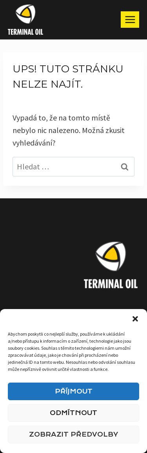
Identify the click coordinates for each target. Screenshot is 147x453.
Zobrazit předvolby (73, 434)
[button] (135, 319)
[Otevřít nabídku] (130, 19)
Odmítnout (73, 413)
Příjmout (74, 391)
